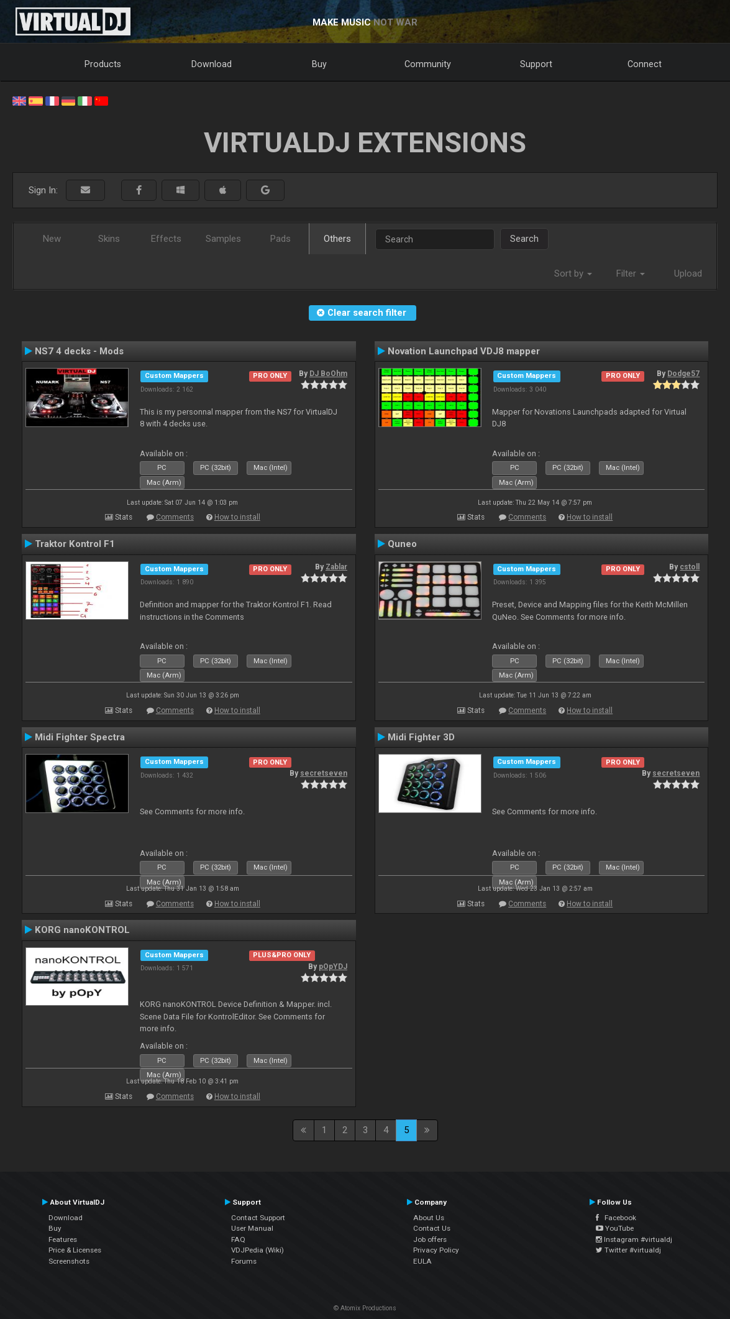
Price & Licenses (74, 1250)
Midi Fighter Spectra (80, 737)
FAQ (238, 1239)
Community (427, 64)
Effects (166, 238)
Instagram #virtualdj (634, 1239)
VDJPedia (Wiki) (257, 1250)
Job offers (430, 1239)
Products (102, 64)
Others (337, 238)
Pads (280, 238)
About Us (428, 1217)
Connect (644, 64)
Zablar (336, 567)
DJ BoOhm (328, 373)
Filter (630, 273)
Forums (244, 1261)
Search (524, 238)
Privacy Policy (436, 1250)
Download (211, 64)
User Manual (252, 1228)
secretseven (323, 773)
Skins (109, 238)
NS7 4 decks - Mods (79, 351)
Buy (319, 64)
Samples (223, 238)
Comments (175, 517)
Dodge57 (683, 373)
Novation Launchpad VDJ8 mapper (464, 351)
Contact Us (431, 1228)
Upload (688, 273)
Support (536, 64)
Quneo (402, 543)
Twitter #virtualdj (628, 1250)
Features (62, 1239)
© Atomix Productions (365, 1308)
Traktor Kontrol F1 (75, 543)
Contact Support (258, 1217)
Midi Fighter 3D (421, 737)
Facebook (616, 1217)
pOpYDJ (333, 966)
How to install (237, 517)
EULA (422, 1261)
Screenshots (68, 1261)
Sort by (573, 273)
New (52, 238)
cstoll (690, 567)
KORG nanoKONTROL (82, 929)
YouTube (615, 1228)
